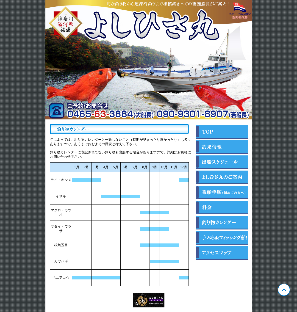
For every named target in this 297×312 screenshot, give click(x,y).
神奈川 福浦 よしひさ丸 (148, 59)
